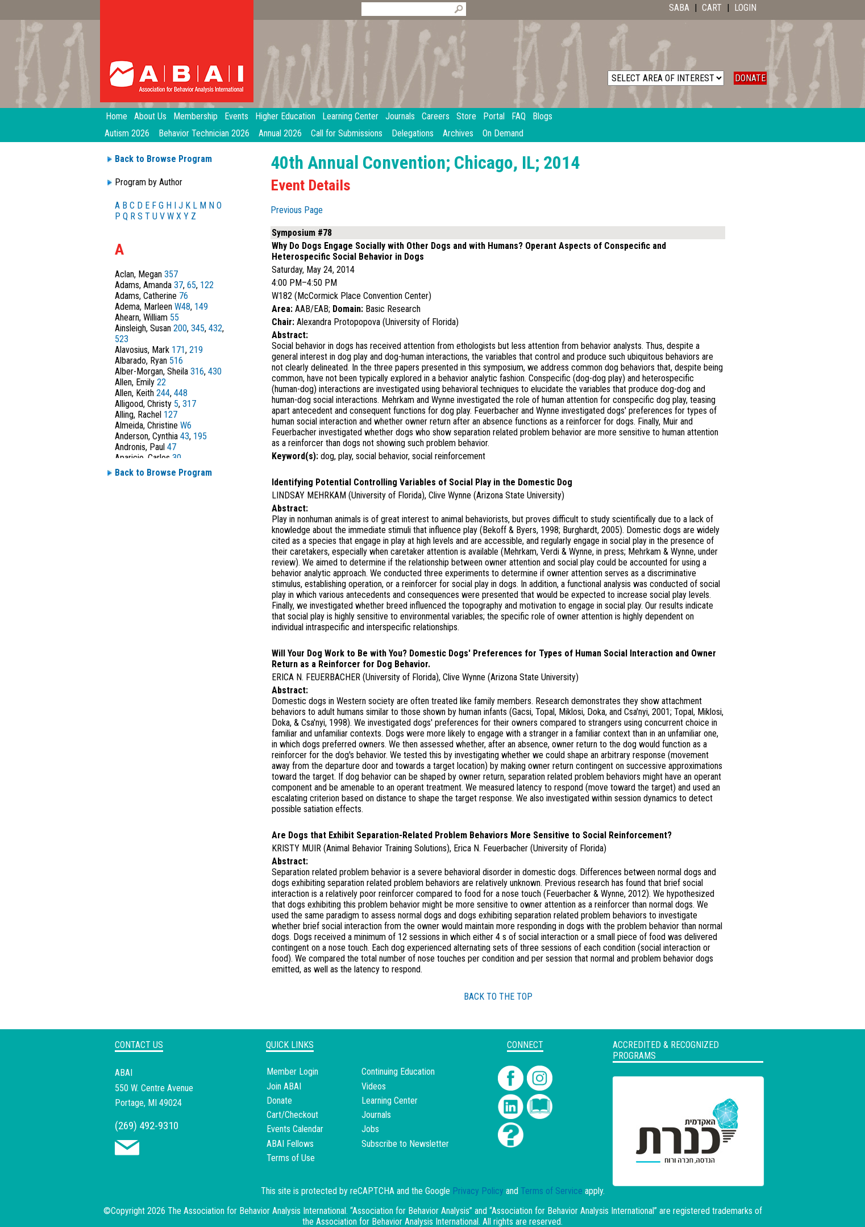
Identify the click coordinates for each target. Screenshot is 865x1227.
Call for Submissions (346, 133)
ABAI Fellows (290, 1143)
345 (198, 328)
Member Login (292, 1071)
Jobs (370, 1129)
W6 (186, 425)
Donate (279, 1100)
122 (207, 285)
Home (116, 116)
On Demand (503, 133)
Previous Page (297, 210)
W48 (182, 306)
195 (200, 436)
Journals (376, 1114)
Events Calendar (295, 1129)
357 (171, 274)
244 (163, 393)
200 (180, 328)
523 (121, 339)
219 (196, 349)
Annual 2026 (280, 133)
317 (189, 403)
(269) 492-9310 (146, 1125)
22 (161, 382)
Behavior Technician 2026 (204, 133)
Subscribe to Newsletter (405, 1143)
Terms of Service (552, 1191)
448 (181, 393)
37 (178, 285)
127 (170, 414)
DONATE (750, 78)
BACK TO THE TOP (498, 996)
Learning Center (389, 1100)
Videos (373, 1086)
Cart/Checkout (292, 1114)
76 (183, 295)
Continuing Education (398, 1071)
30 (176, 457)
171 (178, 349)
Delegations (413, 133)
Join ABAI (284, 1086)
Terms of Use (291, 1158)
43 (184, 436)
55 (174, 317)
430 (215, 371)
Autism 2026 (127, 133)
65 (191, 285)
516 (176, 360)
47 (171, 447)
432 (215, 328)
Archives (458, 133)
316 (197, 371)
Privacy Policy (478, 1191)
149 (201, 306)
